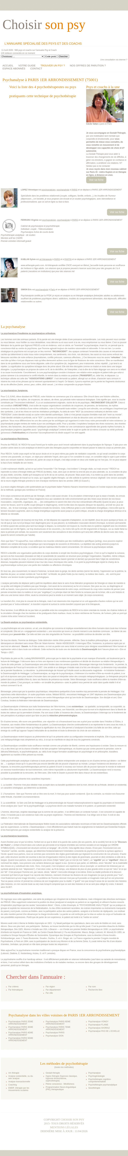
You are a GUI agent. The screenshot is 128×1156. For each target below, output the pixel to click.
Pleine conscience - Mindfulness (60, 1084)
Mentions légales (64, 1127)
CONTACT (36, 68)
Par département (53, 990)
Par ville (49, 993)
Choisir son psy (72, 1119)
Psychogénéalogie (96, 1076)
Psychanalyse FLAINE (98, 1025)
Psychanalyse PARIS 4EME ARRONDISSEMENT (20, 1033)
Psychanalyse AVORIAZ (99, 1028)
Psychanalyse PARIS (55, 1032)
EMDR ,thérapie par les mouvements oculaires (18, 1089)
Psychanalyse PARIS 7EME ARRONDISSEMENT (58, 1028)
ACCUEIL (7, 65)
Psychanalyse (94, 1073)
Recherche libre (95, 990)
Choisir (44, 24)
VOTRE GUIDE (27, 65)
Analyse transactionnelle (19, 1081)
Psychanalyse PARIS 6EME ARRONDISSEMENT (58, 1022)
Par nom (92, 986)
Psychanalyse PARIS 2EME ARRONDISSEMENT (20, 1022)
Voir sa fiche (96, 179)
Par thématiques (15, 990)
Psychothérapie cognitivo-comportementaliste (99, 1080)
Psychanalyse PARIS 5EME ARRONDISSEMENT (20, 1039)
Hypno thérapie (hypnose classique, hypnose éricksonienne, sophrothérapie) (62, 1078)
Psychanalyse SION (55, 1036)
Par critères (13, 986)
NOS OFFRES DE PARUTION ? (88, 65)
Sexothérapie (94, 1088)
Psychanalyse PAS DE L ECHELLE (104, 1031)
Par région (50, 986)
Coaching (12, 1085)
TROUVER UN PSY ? (52, 65)
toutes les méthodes (64, 1067)
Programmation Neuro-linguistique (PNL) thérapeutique (61, 1088)
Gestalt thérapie (53, 1073)
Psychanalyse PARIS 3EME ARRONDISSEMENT (20, 1028)
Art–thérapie (13, 1073)
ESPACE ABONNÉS (13, 68)
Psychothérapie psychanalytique (102, 1085)
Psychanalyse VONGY (98, 1021)
